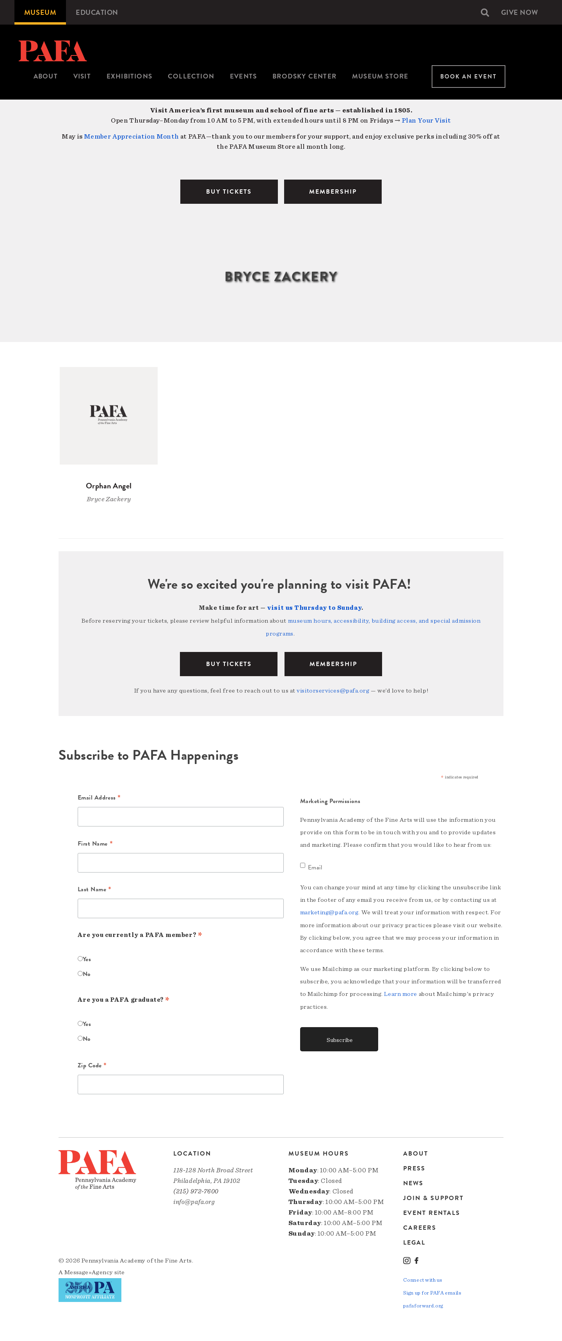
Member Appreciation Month (131, 136)
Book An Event (468, 76)
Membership (333, 663)
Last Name (95, 889)
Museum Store (380, 76)
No (87, 972)
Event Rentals (431, 1211)
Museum (40, 12)
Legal (414, 1241)
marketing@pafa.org (329, 911)
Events (243, 76)
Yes (87, 957)
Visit (82, 76)
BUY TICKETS (229, 191)
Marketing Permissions (330, 800)
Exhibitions (129, 76)
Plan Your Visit (426, 120)
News (413, 1182)
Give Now (519, 12)
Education (97, 12)
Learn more (400, 992)
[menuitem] (40, 12)
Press (414, 1167)
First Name (95, 843)
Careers (419, 1226)
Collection (191, 76)
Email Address (99, 797)
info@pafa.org (194, 1200)
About (46, 76)
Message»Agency (88, 1271)
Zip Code (92, 1065)
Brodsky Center (304, 76)
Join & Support (433, 1197)
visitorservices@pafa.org (333, 689)
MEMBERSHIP (333, 191)
